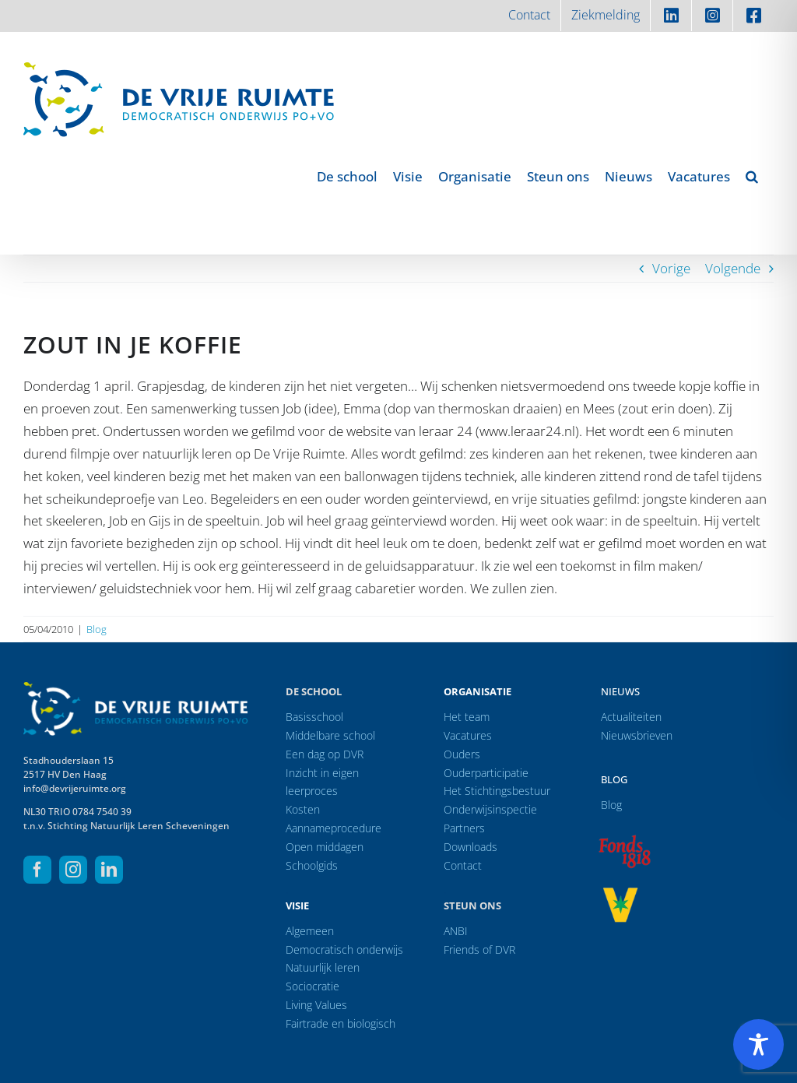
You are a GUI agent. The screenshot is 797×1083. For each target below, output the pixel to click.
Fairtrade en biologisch (340, 1023)
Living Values (316, 1004)
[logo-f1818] (624, 839)
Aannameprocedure (333, 828)
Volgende (732, 268)
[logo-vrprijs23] (620, 893)
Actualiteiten (631, 716)
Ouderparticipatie (486, 772)
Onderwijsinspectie (490, 809)
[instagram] (73, 870)
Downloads (470, 846)
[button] (752, 176)
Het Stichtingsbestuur (497, 790)
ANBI (456, 930)
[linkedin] (109, 870)
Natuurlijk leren (323, 967)
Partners (464, 828)
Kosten (303, 809)
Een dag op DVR (324, 754)
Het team (467, 716)
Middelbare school (330, 735)
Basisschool (314, 716)
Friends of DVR (479, 949)
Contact (463, 865)
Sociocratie (312, 986)
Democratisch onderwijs (344, 949)
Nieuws (620, 691)
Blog (96, 629)
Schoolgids (312, 865)
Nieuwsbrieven (636, 735)
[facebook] (37, 870)
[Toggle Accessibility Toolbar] (758, 1044)
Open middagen (324, 846)
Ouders (462, 754)
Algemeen (310, 930)
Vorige (671, 268)
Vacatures (468, 735)
